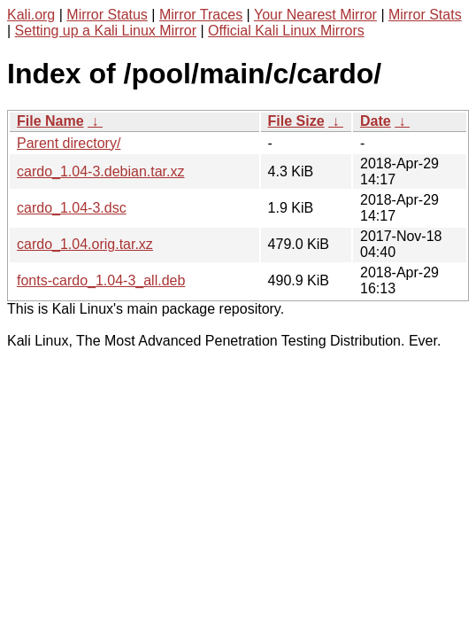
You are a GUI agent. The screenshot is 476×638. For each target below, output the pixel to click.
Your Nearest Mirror (315, 14)
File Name (50, 120)
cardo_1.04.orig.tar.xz (85, 244)
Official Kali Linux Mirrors (286, 30)
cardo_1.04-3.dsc (72, 207)
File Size (296, 120)
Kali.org (31, 14)
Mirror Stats (425, 14)
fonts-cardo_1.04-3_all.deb (101, 280)
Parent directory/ (68, 143)
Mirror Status (107, 14)
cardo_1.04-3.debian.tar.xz (100, 171)
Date (375, 120)
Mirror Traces (200, 14)
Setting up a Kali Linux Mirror (105, 30)
